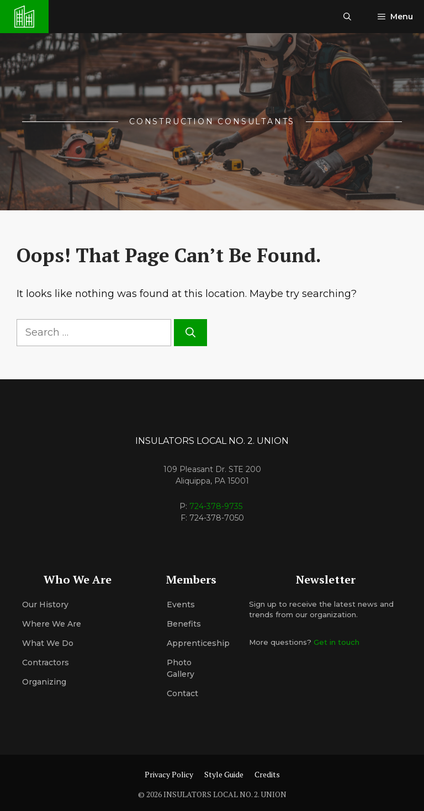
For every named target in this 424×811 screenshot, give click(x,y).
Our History (45, 604)
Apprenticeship (198, 643)
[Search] (190, 332)
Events (181, 604)
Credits (267, 774)
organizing (44, 682)
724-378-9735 (215, 506)
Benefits (184, 624)
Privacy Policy (169, 774)
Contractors (45, 662)
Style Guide (223, 774)
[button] (347, 16)
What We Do (47, 643)
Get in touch (336, 642)
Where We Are (51, 624)
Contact (182, 693)
